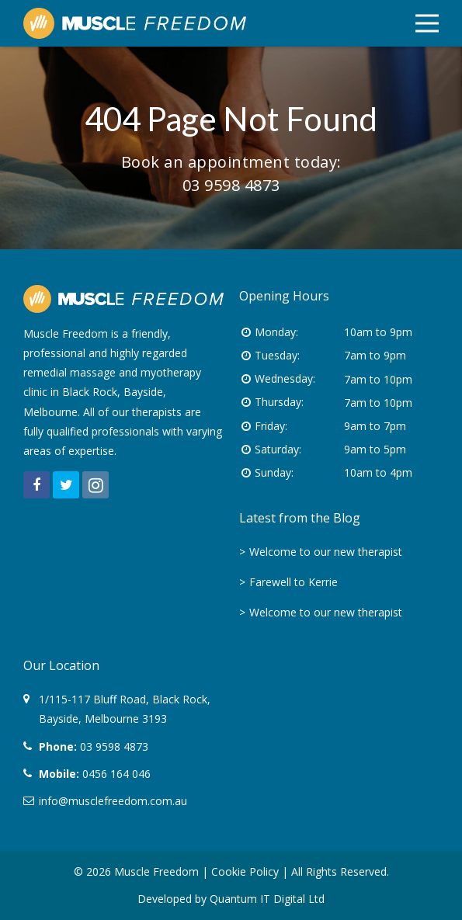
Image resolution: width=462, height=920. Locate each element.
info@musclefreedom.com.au (113, 800)
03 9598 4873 (231, 185)
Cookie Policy (245, 871)
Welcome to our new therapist (325, 551)
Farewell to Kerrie (293, 582)
